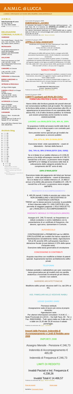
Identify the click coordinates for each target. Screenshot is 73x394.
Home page (53, 385)
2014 (5, 151)
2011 (5, 156)
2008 (5, 161)
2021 (5, 138)
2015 (5, 149)
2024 (5, 133)
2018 (5, 144)
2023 (5, 135)
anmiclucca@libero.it (12, 26)
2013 (5, 153)
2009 (5, 160)
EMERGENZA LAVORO (37, 23)
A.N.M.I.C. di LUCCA (22, 8)
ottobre (7, 163)
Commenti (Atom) (37, 389)
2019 (5, 142)
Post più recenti (30, 385)
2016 (5, 147)
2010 (5, 158)
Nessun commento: (50, 35)
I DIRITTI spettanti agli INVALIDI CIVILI (44, 96)
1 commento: (48, 325)
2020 (5, 140)
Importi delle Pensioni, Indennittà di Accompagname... (13, 173)
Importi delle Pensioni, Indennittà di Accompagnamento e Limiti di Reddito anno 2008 (47, 333)
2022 (5, 137)
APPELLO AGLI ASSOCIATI (39, 42)
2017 (5, 145)
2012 (5, 154)
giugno (7, 165)
